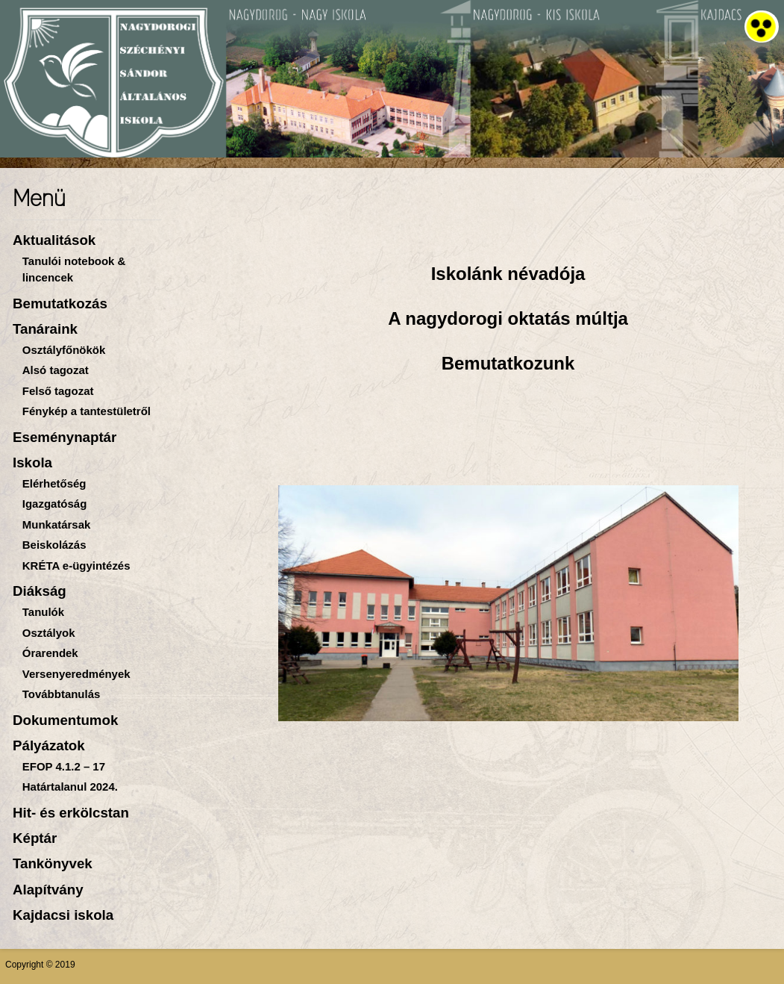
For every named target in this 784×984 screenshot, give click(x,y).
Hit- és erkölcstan (71, 812)
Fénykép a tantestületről (86, 411)
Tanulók (43, 611)
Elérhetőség (54, 483)
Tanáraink (45, 329)
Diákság (39, 591)
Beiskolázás (54, 544)
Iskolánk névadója (508, 274)
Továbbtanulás (61, 694)
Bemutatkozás (60, 303)
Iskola (32, 462)
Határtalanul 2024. (70, 786)
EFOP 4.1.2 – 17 (63, 766)
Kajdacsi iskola (63, 915)
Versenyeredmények (76, 673)
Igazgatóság (54, 503)
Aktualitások (54, 240)
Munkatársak (56, 524)
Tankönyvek (52, 863)
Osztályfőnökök (63, 349)
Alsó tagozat (55, 370)
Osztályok (48, 632)
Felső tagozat (58, 390)
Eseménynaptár (64, 437)
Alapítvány (48, 889)
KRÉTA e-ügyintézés (76, 565)
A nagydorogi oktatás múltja (508, 318)
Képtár (35, 838)
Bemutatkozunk (508, 363)
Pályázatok (49, 745)
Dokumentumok (65, 720)
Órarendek (50, 653)
